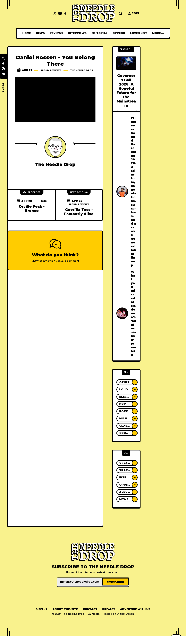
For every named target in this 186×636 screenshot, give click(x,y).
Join (133, 13)
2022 (43, 204)
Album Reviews (62, 70)
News (41, 33)
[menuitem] (27, 33)
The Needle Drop (55, 73)
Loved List (139, 33)
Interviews (78, 33)
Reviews (57, 33)
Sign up (42, 608)
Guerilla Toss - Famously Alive (79, 215)
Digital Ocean (125, 612)
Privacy (108, 608)
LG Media (93, 612)
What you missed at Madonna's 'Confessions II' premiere (133, 313)
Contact (90, 608)
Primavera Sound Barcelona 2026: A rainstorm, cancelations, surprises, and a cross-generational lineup (133, 191)
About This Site (65, 608)
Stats (158, 33)
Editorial (100, 33)
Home (27, 33)
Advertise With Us (135, 608)
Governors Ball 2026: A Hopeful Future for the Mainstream (126, 91)
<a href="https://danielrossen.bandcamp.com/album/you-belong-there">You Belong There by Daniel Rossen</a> (55, 133)
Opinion (119, 33)
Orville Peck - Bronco (32, 212)
